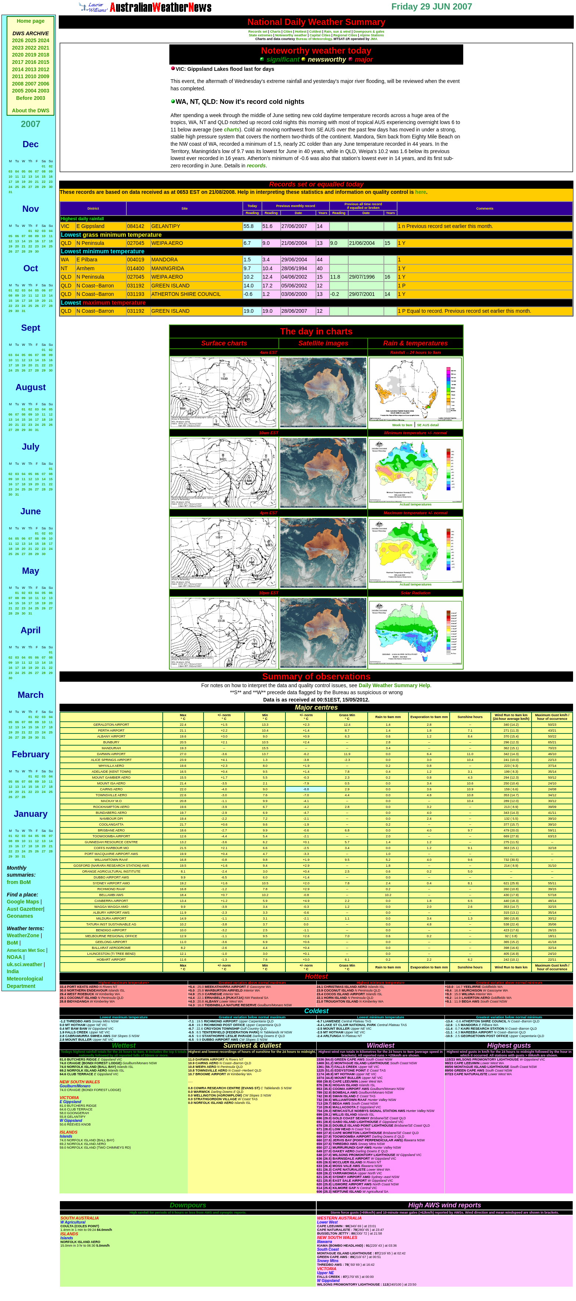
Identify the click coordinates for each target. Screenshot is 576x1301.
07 (37, 171)
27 (30, 187)
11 (17, 176)
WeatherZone (23, 935)
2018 (43, 55)
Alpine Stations (372, 35)
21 (37, 182)
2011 (18, 76)
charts (232, 130)
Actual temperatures (416, 504)
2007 (30, 84)
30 (51, 187)
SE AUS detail (428, 425)
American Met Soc (26, 950)
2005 (18, 91)
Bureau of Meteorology (314, 39)
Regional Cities (345, 35)
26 (23, 187)
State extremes (261, 35)
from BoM (18, 882)
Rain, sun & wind (337, 31)
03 (10, 171)
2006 (43, 84)
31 (10, 192)
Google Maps (23, 902)
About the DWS (31, 110)
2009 (43, 76)
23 (51, 182)
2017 (18, 62)
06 (30, 171)
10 (10, 176)
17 (10, 182)
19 (23, 182)
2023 (18, 48)
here (420, 192)
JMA (373, 39)
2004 (31, 91)
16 (51, 176)
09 (51, 171)
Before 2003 (30, 98)
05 (23, 171)
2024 (43, 40)
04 (17, 171)
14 (37, 176)
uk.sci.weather (24, 964)
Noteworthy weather (291, 35)
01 (44, 166)
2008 (18, 84)
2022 (30, 48)
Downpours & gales (368, 31)
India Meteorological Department (25, 978)
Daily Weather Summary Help (394, 685)
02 (51, 166)
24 (10, 187)
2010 (30, 76)
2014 (18, 69)
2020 (18, 55)
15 (44, 176)
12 (23, 176)
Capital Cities (320, 35)
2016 (30, 62)
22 (44, 182)
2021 (43, 48)
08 (44, 171)
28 (37, 187)
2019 (30, 55)
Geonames (20, 916)
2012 (43, 69)
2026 (18, 40)
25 (17, 187)
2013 (30, 69)
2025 (30, 40)
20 (30, 182)
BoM (12, 943)
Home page (30, 21)
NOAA (14, 957)
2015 (43, 62)
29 (44, 187)
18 (17, 182)
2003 (43, 91)
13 (30, 176)
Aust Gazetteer (25, 909)
